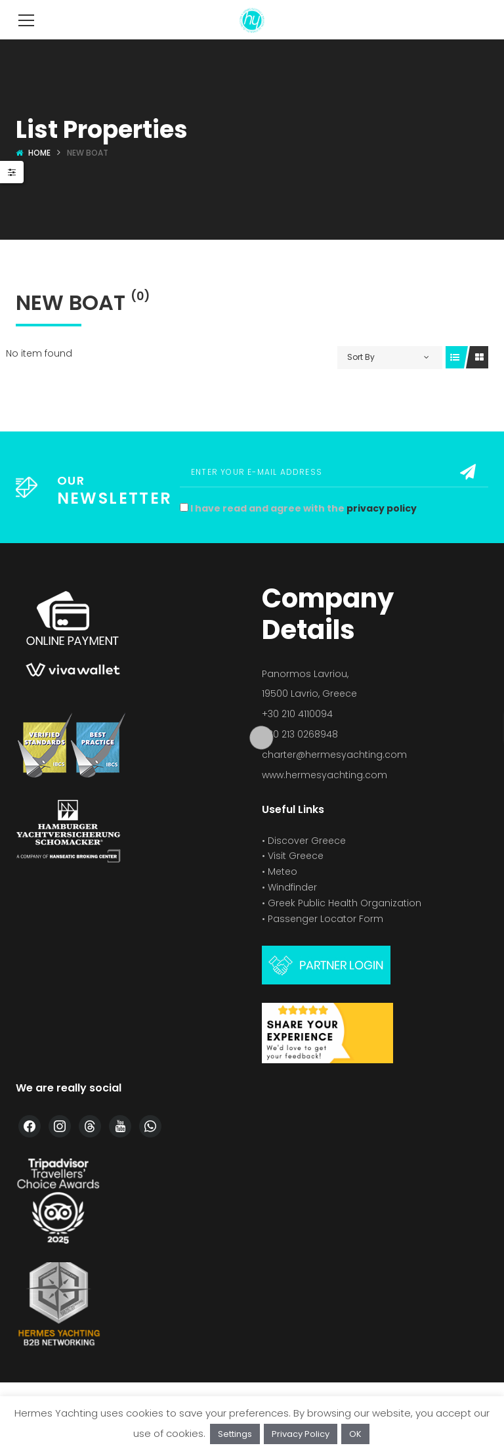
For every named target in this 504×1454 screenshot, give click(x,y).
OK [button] (355, 1434)
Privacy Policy (300, 1434)
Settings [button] (235, 1434)
